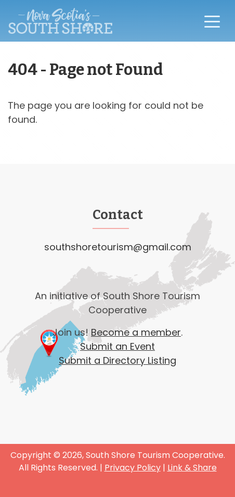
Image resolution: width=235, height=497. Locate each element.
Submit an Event (117, 346)
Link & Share (192, 468)
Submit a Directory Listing (117, 360)
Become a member (136, 332)
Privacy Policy (133, 468)
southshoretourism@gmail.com (117, 246)
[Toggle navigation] (212, 21)
